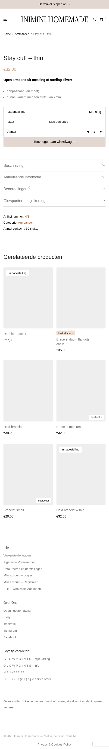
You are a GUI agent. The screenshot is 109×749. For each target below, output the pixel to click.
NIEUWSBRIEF (13, 672)
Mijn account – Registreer (20, 582)
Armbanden (22, 34)
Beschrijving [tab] (13, 165)
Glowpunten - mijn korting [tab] (24, 201)
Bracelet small (13, 510)
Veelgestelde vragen (17, 555)
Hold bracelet (13, 427)
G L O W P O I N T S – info (21, 665)
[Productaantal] (94, 132)
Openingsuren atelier (17, 610)
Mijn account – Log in (17, 575)
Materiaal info (16, 111)
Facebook (10, 637)
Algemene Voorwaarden (19, 562)
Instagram (10, 630)
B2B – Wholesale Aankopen (22, 589)
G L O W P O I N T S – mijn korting (26, 659)
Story (6, 617)
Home (7, 34)
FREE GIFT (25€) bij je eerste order (27, 679)
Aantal (11, 131)
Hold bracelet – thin (70, 510)
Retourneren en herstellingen (22, 569)
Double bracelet (14, 334)
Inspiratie (9, 624)
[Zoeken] (96, 19)
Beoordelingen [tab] (16, 188)
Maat (10, 121)
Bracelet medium (68, 427)
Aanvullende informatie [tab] (22, 177)
